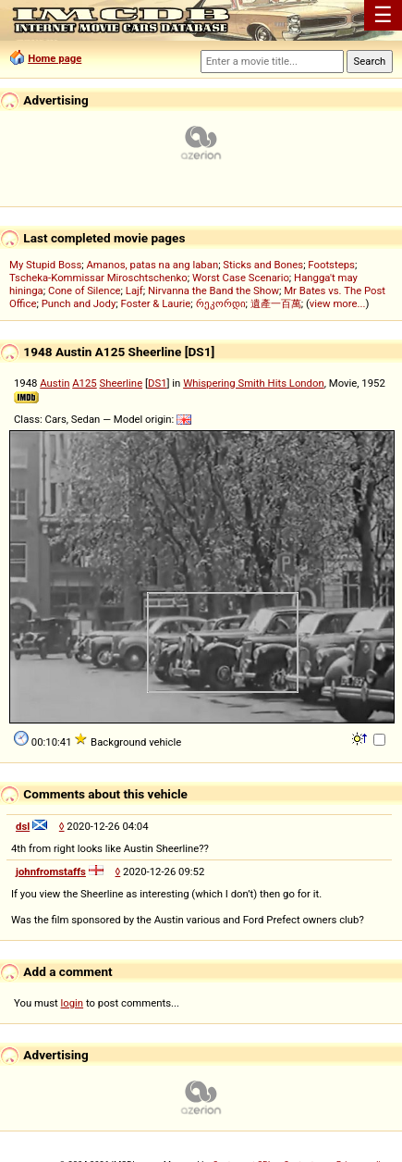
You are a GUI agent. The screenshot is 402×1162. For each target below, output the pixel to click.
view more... (338, 303)
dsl (23, 826)
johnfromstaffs (51, 871)
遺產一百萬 (275, 303)
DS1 (157, 383)
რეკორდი (221, 303)
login (72, 1002)
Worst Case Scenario (240, 277)
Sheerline (121, 383)
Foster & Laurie (156, 303)
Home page (54, 58)
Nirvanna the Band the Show (213, 290)
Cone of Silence (84, 290)
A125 (84, 383)
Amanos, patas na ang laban (152, 264)
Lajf (134, 290)
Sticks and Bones (263, 264)
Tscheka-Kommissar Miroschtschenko (98, 277)
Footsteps (331, 264)
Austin (54, 383)
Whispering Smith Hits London (253, 383)
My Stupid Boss (45, 264)
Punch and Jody (79, 303)
